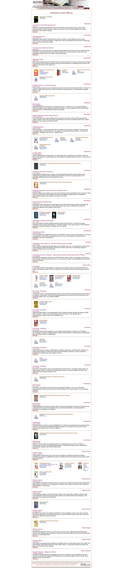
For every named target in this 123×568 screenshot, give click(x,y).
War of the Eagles (44, 502)
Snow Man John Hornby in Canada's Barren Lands (52, 376)
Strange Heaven (76, 275)
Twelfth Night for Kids (45, 463)
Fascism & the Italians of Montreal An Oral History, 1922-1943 (55, 395)
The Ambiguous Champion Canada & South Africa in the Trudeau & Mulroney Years (60, 163)
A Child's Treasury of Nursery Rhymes (49, 520)
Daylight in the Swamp (45, 212)
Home (35, 563)
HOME (78, 0)
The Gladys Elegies (65, 70)
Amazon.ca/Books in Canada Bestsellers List (45, 564)
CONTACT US (83, 0)
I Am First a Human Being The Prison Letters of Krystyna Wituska (56, 182)
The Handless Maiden (60, 275)
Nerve (56, 282)
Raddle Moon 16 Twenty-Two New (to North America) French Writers (56, 414)
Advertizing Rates (74, 563)
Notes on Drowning (62, 138)
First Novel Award (41, 563)
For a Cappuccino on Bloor (46, 137)
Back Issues (61, 563)
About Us (73, 564)
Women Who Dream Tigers (46, 77)
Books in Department (66, 564)
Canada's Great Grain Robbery (47, 95)
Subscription (55, 563)
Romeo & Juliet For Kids (46, 471)
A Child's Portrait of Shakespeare (69, 464)
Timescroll (67, 563)
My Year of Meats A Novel (46, 301)
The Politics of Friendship (46, 16)
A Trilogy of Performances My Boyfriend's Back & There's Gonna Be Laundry (59, 433)
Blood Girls (42, 282)
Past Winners (48, 563)
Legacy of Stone (62, 212)
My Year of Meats (44, 275)
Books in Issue (58, 564)
